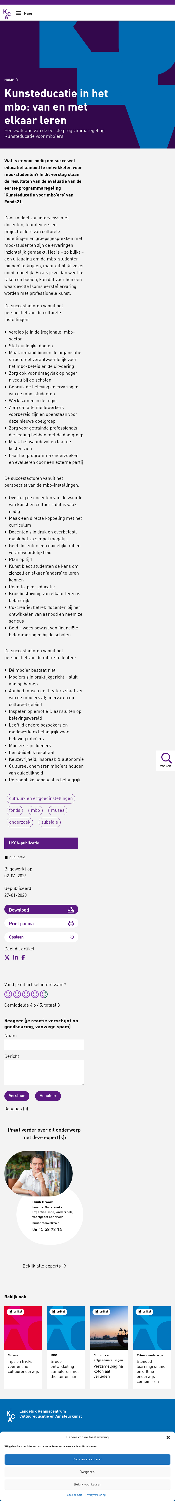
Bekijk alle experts (44, 1266)
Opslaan (41, 937)
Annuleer (48, 1096)
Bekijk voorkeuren (87, 1484)
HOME (11, 80)
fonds (14, 810)
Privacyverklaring (95, 1495)
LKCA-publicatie (24, 843)
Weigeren (87, 1472)
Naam (44, 1042)
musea (58, 810)
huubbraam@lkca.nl (46, 1223)
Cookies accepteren (87, 1459)
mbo (35, 810)
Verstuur (17, 1096)
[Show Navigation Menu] (18, 15)
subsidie (49, 822)
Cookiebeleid (74, 1495)
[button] (168, 1437)
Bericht (44, 1069)
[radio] (8, 995)
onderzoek (20, 822)
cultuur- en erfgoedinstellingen (41, 798)
